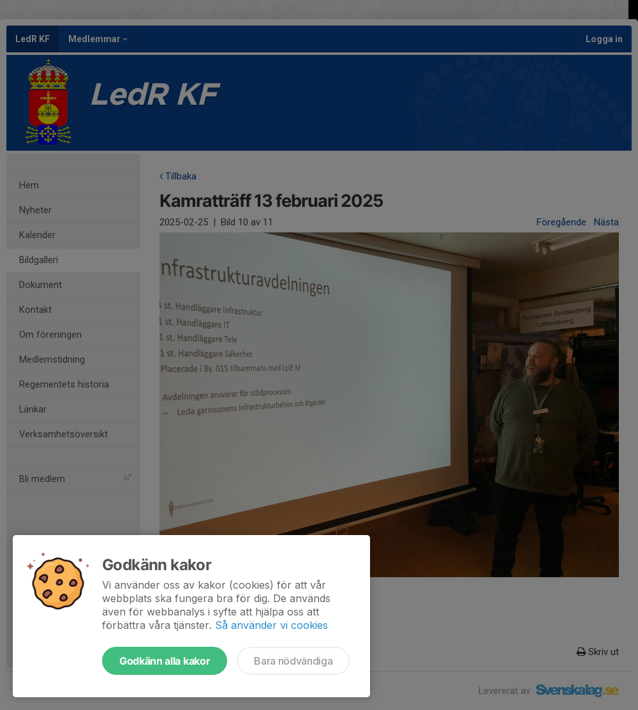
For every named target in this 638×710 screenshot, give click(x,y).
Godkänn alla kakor (164, 660)
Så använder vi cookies (271, 625)
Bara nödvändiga (293, 660)
